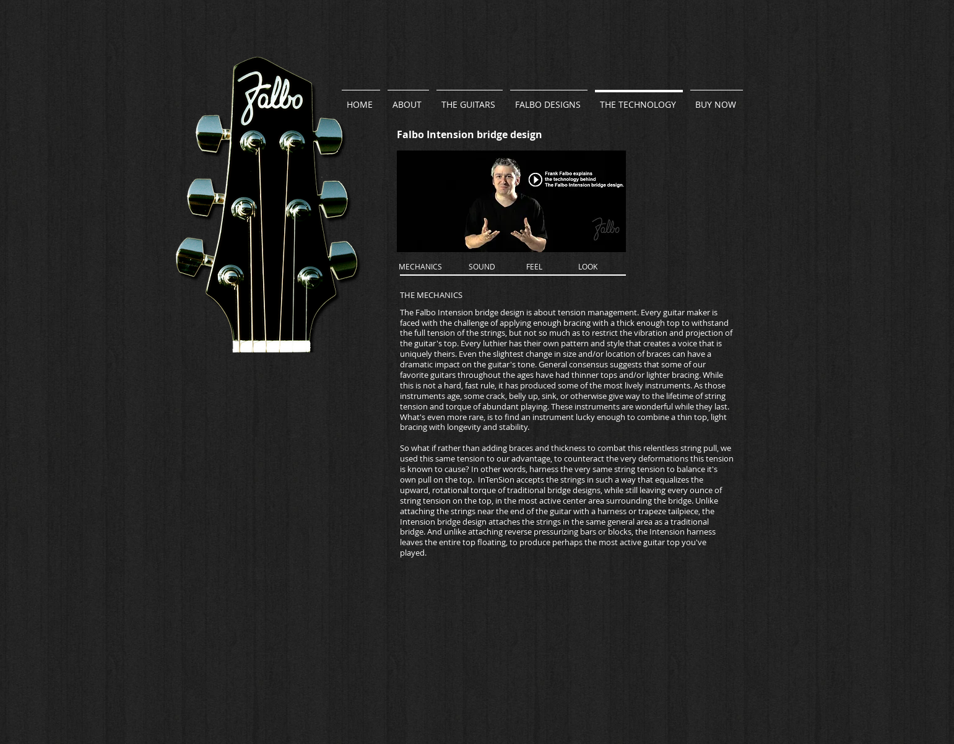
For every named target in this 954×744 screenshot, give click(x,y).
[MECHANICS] (420, 267)
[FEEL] (534, 267)
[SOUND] (482, 267)
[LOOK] (588, 267)
